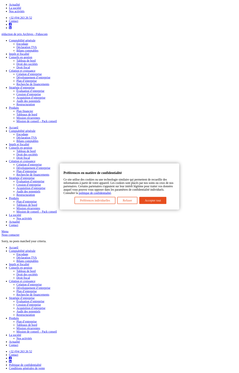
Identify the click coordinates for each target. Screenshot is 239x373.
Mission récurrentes (28, 117)
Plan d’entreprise (26, 80)
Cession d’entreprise (28, 94)
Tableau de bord (26, 60)
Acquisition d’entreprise (30, 97)
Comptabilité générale (22, 40)
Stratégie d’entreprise (22, 87)
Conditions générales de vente (27, 368)
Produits (14, 107)
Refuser (127, 200)
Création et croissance (22, 70)
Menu (4, 231)
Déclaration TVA (26, 47)
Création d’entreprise (29, 74)
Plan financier (24, 111)
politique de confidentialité (95, 192)
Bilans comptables (27, 50)
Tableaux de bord (26, 114)
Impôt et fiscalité (19, 54)
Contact (13, 21)
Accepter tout (153, 200)
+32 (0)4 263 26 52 (20, 17)
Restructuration (25, 104)
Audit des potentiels (28, 101)
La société (15, 8)
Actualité (14, 4)
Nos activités (16, 11)
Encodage (22, 43)
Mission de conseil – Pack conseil (36, 121)
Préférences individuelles (95, 200)
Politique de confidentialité (25, 364)
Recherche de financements (32, 84)
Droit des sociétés (27, 64)
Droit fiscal (23, 67)
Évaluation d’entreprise (30, 91)
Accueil (13, 127)
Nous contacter (10, 234)
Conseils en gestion (20, 57)
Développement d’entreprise (33, 77)
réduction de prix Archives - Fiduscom (24, 34)
